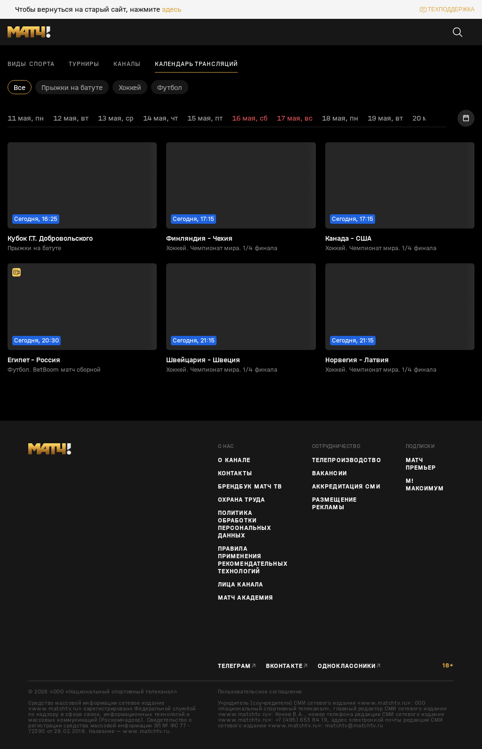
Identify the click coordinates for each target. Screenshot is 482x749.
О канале (234, 460)
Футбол (169, 87)
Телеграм (234, 666)
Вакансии (329, 473)
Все (19, 87)
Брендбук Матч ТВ (250, 486)
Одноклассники (347, 666)
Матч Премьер (421, 464)
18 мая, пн (340, 118)
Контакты (235, 473)
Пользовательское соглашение (260, 691)
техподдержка (451, 9)
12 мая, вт (70, 118)
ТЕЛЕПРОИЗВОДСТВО (346, 460)
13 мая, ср (116, 118)
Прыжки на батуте (72, 87)
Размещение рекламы (334, 503)
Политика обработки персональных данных (244, 524)
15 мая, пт (205, 118)
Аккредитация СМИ (346, 486)
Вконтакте (284, 666)
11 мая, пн (26, 118)
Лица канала (240, 584)
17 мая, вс (295, 118)
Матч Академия (245, 598)
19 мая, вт (385, 118)
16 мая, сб (249, 118)
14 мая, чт (160, 118)
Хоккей (130, 87)
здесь (171, 9)
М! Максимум (425, 484)
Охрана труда (241, 500)
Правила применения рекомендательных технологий (253, 560)
